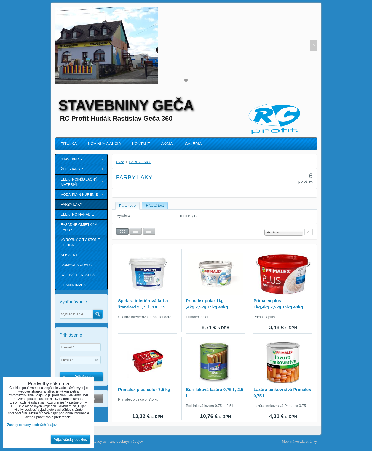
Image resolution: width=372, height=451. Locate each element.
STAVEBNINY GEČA (126, 105)
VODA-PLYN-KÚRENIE (79, 194)
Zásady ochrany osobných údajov (116, 441)
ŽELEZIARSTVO (74, 169)
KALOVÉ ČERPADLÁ (78, 275)
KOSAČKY (69, 255)
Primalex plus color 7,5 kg (144, 389)
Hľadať (98, 314)
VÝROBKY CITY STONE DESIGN (80, 242)
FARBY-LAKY (71, 204)
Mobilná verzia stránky (299, 441)
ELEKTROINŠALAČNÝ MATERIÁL (79, 182)
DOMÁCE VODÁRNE (78, 265)
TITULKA (69, 143)
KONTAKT (141, 143)
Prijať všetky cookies (70, 440)
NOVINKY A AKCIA (104, 143)
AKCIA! (167, 143)
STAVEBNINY (72, 159)
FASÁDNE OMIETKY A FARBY (79, 227)
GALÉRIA (193, 143)
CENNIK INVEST (74, 285)
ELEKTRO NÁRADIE (77, 214)
